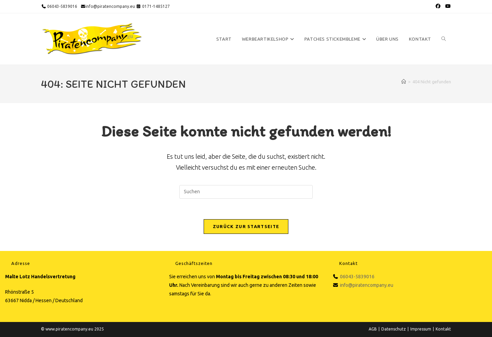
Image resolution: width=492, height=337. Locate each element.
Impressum (420, 329)
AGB (373, 329)
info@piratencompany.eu (110, 6)
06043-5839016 (61, 6)
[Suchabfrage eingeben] (246, 192)
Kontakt (443, 329)
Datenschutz (393, 329)
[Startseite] (403, 81)
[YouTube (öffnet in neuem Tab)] (447, 6)
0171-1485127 (156, 6)
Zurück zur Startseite (246, 226)
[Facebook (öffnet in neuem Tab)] (438, 6)
